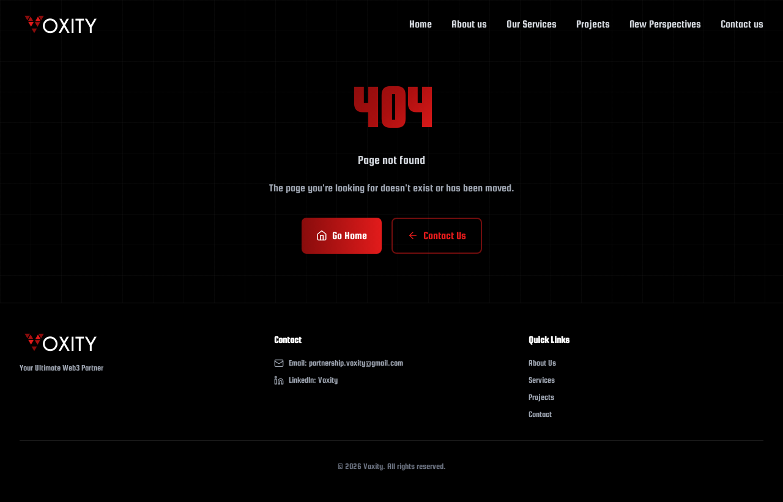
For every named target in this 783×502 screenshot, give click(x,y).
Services (542, 380)
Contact (540, 414)
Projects (541, 397)
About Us (542, 362)
